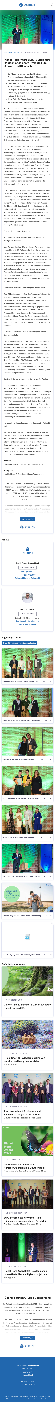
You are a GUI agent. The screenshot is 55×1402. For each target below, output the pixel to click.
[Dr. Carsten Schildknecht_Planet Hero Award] (27, 859)
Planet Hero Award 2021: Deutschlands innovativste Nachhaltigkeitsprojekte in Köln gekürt (25, 1274)
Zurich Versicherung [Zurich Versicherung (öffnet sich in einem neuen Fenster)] (27, 1381)
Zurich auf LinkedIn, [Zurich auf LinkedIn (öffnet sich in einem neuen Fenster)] (23, 578)
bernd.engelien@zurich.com (27, 621)
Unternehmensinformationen (15, 464)
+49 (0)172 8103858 (27, 624)
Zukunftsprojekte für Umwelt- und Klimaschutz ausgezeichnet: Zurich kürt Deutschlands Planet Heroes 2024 (26, 1221)
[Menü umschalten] (3, 5)
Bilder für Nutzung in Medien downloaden (19, 643)
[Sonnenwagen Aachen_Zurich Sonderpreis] (27, 663)
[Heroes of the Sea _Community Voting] (27, 741)
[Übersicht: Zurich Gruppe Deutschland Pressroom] (26, 5)
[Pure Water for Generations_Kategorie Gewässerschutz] (27, 702)
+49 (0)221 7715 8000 (27, 575)
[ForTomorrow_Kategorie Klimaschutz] (27, 819)
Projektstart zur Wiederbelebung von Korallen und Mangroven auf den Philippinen (24, 1061)
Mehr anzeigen (27, 519)
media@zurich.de (27, 572)
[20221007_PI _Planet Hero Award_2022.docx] (27, 937)
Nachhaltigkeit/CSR (35, 464)
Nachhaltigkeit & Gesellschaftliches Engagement (24, 474)
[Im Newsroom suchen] (52, 4)
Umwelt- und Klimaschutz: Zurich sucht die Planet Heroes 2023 (27, 1006)
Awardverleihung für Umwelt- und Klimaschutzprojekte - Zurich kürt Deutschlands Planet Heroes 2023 (22, 1114)
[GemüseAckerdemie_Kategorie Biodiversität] (27, 780)
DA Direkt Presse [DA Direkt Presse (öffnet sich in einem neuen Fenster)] (27, 1384)
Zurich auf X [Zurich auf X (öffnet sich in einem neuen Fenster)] (35, 578)
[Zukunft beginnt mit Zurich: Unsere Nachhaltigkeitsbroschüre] (27, 898)
